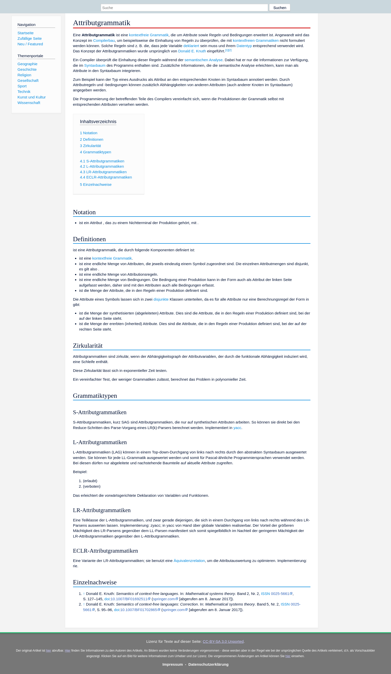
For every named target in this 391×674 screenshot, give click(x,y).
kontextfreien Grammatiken (256, 40)
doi (107, 599)
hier (48, 650)
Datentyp (244, 46)
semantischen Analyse (204, 60)
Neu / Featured (30, 44)
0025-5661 (280, 593)
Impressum (172, 664)
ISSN (265, 593)
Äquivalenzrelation (189, 560)
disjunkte (161, 299)
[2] (230, 50)
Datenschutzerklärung (208, 664)
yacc (237, 427)
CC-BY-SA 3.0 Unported (223, 641)
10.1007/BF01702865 (138, 610)
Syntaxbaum (94, 65)
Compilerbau (104, 40)
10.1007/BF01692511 (129, 599)
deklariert (191, 46)
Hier (67, 650)
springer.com (164, 599)
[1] (226, 50)
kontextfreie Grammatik (149, 35)
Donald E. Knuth (192, 51)
